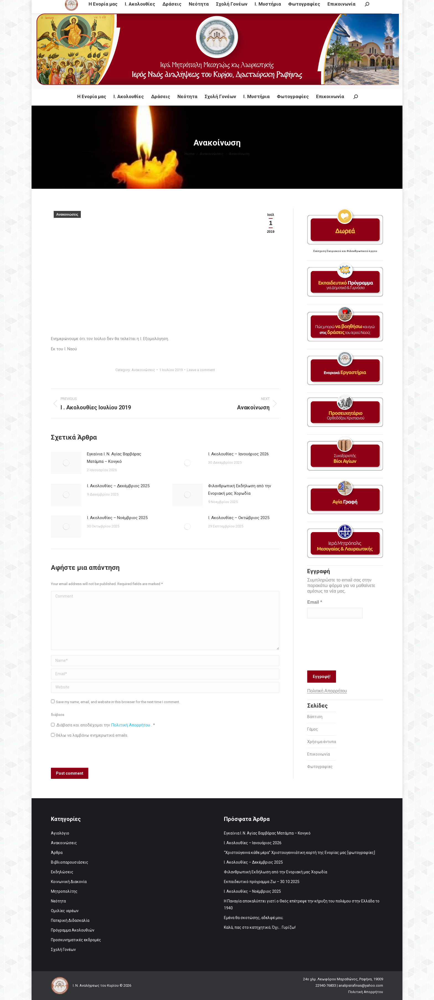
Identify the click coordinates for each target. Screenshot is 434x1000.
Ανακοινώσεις (67, 214)
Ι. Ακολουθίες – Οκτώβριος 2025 (238, 517)
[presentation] (88, 754)
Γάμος (312, 729)
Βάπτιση (314, 717)
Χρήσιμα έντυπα (321, 741)
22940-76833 (174, 5)
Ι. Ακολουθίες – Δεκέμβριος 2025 (118, 485)
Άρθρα (57, 852)
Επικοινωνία (318, 754)
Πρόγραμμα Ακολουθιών (72, 930)
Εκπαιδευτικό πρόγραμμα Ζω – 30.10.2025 (261, 881)
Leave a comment (201, 370)
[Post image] (66, 463)
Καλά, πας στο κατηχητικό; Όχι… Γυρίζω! (260, 927)
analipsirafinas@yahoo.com (219, 5)
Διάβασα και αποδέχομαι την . (103, 725)
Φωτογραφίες (320, 766)
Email (314, 602)
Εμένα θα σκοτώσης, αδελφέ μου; (253, 917)
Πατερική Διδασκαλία (70, 920)
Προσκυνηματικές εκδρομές (76, 940)
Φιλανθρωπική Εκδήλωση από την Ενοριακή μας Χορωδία (239, 489)
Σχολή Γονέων (63, 949)
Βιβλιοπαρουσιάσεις (69, 862)
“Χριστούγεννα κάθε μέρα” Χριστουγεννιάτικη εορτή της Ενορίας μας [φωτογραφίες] (299, 852)
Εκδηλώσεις (62, 872)
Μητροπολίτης (64, 891)
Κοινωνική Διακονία (69, 881)
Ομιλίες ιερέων (65, 911)
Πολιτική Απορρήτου (131, 725)
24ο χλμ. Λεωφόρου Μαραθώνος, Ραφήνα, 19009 (112, 5)
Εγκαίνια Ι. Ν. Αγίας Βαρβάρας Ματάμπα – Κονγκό (114, 457)
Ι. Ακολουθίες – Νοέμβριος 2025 (117, 517)
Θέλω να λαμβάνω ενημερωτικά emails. (89, 735)
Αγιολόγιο (60, 833)
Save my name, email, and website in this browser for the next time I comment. (118, 702)
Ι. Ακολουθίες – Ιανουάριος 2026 (238, 453)
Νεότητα (58, 901)
